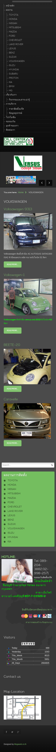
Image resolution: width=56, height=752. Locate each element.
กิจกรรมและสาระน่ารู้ (19, 99)
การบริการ (11, 104)
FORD (12, 36)
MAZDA (13, 31)
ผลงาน (9, 10)
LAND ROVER (16, 44)
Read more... (12, 264)
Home (21, 192)
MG (10, 90)
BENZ (12, 52)
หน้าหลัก (10, 5)
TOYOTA (13, 15)
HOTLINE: (8, 557)
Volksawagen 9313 (18, 209)
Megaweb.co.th (20, 744)
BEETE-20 (12, 345)
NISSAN (13, 23)
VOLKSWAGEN (17, 61)
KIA (10, 82)
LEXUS (12, 48)
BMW (12, 86)
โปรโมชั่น (11, 117)
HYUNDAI (14, 69)
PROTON (14, 78)
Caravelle (11, 399)
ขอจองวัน (10, 121)
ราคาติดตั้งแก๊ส (16, 109)
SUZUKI (12, 57)
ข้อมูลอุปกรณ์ (15, 113)
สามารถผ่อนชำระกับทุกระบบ (39, 622)
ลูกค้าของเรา (12, 125)
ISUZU (12, 65)
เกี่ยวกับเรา (11, 94)
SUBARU (13, 73)
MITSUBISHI (15, 27)
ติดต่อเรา (10, 130)
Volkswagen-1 (14, 275)
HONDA (13, 19)
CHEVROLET (15, 40)
